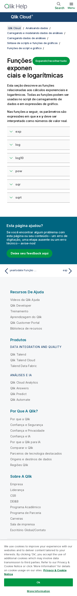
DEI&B (14, 501)
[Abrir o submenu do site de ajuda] (6, 17)
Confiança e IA (20, 436)
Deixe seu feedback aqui (29, 253)
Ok (38, 582)
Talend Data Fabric (23, 366)
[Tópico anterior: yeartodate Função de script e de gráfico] (20, 271)
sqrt (18, 197)
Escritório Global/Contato (28, 530)
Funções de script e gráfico (24, 48)
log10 (19, 158)
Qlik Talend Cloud (22, 360)
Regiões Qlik (19, 465)
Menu (71, 7)
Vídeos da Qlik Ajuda (25, 299)
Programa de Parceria (25, 513)
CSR (13, 495)
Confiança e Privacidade (27, 430)
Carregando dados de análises (26, 38)
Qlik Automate (20, 399)
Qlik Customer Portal (24, 322)
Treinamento (19, 311)
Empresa (16, 484)
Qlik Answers (19, 388)
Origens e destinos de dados (31, 459)
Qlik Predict (18, 394)
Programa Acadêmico (25, 507)
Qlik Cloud (22, 16)
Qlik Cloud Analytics (24, 382)
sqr (18, 184)
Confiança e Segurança (26, 425)
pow (18, 171)
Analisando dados (37, 28)
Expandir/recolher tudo (51, 60)
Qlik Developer (20, 305)
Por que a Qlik (20, 419)
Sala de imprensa (22, 524)
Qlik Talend (18, 354)
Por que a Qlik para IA (25, 442)
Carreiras (16, 518)
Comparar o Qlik (21, 447)
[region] (38, 568)
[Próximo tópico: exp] (56, 271)
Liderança (17, 490)
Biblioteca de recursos (26, 328)
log (17, 145)
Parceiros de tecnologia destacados (36, 453)
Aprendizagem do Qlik (26, 317)
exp (18, 131)
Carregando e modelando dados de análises (35, 33)
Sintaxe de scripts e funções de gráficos (32, 43)
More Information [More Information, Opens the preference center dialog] (38, 591)
